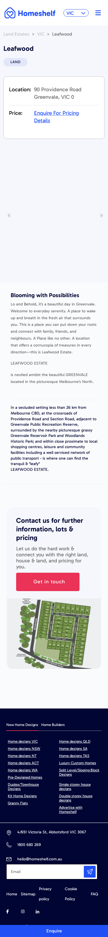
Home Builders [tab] (53, 725)
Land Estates (16, 34)
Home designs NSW (24, 748)
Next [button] (99, 215)
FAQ (94, 894)
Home (11, 894)
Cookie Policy (71, 893)
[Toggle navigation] (97, 13)
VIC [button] (76, 13)
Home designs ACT (23, 763)
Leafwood (62, 34)
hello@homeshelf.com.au (39, 859)
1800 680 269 (29, 844)
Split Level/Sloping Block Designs (79, 772)
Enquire (54, 931)
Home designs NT (22, 756)
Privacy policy (45, 893)
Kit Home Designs (22, 796)
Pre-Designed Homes (25, 777)
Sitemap (28, 894)
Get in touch (49, 581)
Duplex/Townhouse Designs (23, 786)
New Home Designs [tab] (22, 725)
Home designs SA (73, 748)
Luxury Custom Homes (77, 763)
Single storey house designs (75, 786)
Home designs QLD (74, 741)
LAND (15, 62)
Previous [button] (7, 215)
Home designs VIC (23, 741)
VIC (40, 34)
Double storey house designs (75, 798)
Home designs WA (23, 770)
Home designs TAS (74, 756)
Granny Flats (18, 803)
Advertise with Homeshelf (70, 809)
